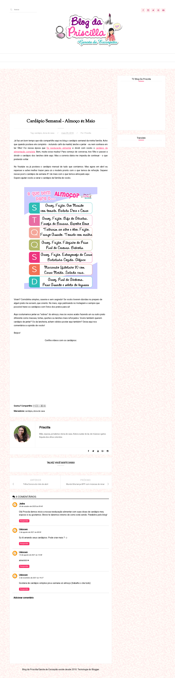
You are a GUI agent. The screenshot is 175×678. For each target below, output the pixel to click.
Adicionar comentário (24, 597)
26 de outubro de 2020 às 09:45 (31, 506)
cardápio (38, 133)
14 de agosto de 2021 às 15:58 (30, 555)
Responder (24, 521)
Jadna (22, 503)
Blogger (95, 669)
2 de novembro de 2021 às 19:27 (31, 578)
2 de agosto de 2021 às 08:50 (30, 532)
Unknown (23, 529)
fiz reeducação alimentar (59, 148)
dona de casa (48, 133)
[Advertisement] (61, 95)
